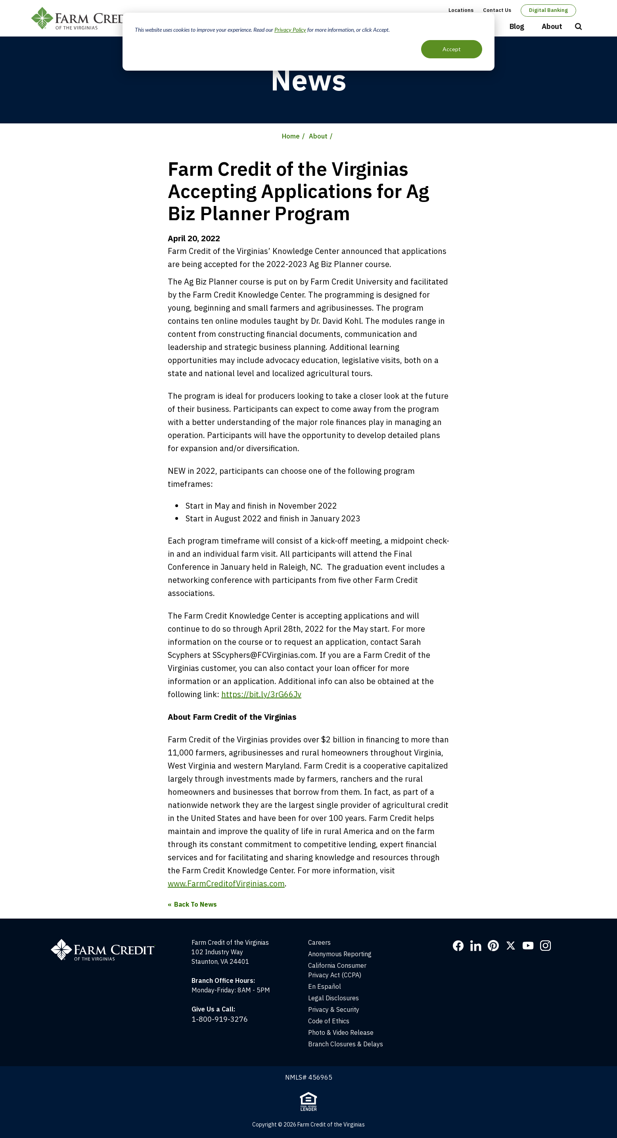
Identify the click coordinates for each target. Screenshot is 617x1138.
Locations (460, 10)
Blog (517, 26)
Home (291, 136)
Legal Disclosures (333, 998)
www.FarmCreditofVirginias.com (226, 883)
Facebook (458, 945)
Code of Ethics (328, 1021)
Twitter (510, 945)
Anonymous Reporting (340, 954)
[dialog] (308, 42)
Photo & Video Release (341, 1032)
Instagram (545, 945)
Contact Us (497, 10)
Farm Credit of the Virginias (88, 18)
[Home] (107, 942)
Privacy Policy (290, 29)
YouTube (528, 945)
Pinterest (493, 945)
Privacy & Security (333, 1009)
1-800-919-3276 (220, 1019)
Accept (452, 49)
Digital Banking (548, 10)
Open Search (578, 27)
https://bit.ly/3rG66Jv (261, 694)
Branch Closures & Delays (345, 1044)
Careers (319, 942)
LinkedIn (475, 945)
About (552, 26)
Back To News (195, 904)
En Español (324, 986)
